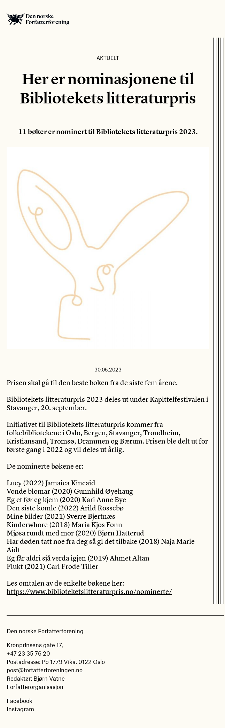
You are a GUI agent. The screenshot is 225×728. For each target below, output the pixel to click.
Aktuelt (107, 58)
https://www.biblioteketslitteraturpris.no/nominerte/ (89, 591)
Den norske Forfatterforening (38, 18)
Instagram (20, 708)
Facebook (19, 700)
